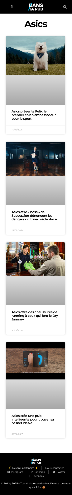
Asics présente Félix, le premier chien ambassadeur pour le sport (34, 115)
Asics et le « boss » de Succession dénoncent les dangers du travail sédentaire (34, 215)
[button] (12, 7)
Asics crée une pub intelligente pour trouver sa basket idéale (33, 419)
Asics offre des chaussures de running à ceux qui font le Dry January (35, 315)
